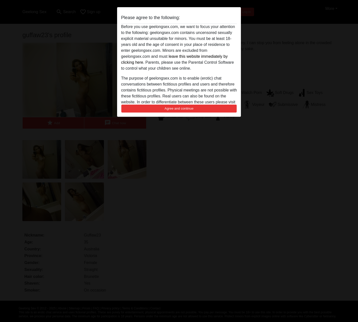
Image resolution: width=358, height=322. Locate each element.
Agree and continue (179, 108)
